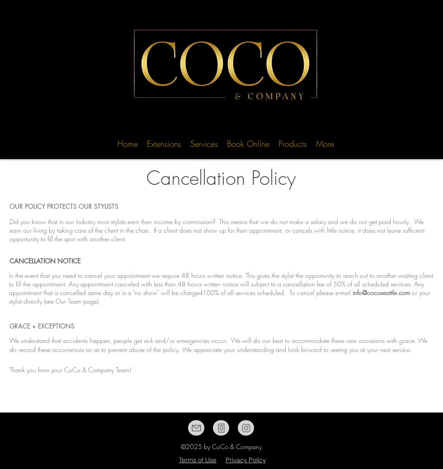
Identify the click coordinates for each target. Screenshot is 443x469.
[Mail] (196, 428)
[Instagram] (246, 428)
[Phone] (221, 428)
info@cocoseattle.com (381, 292)
